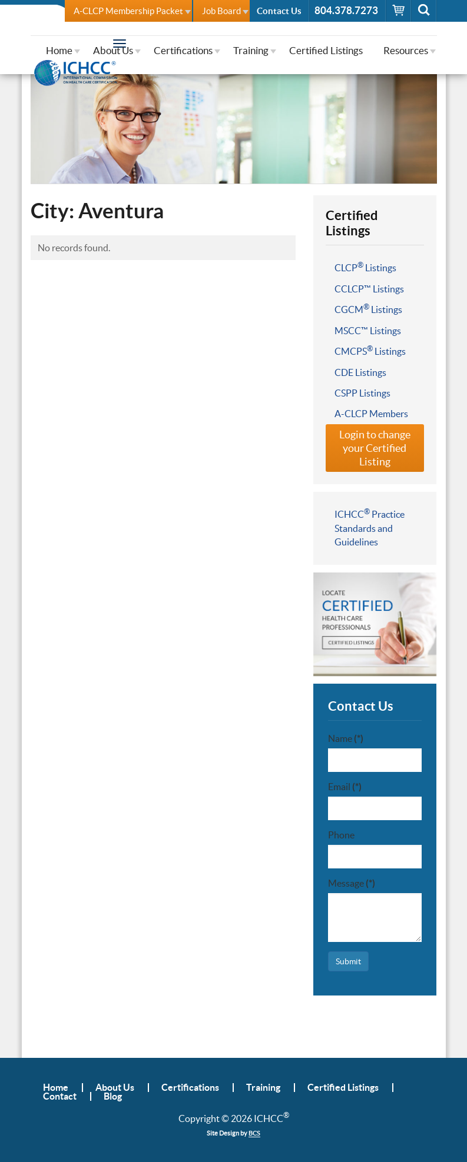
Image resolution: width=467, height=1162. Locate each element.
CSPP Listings (362, 393)
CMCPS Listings (370, 350)
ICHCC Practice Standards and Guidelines (369, 527)
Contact (60, 1096)
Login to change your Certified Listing (374, 448)
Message (351, 883)
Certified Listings (326, 50)
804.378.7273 (346, 10)
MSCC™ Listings (367, 330)
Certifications (183, 50)
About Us (113, 50)
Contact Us (279, 11)
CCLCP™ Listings (369, 289)
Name (345, 738)
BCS (254, 1133)
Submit (348, 961)
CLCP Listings (365, 267)
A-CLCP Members (371, 413)
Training (251, 50)
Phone (341, 835)
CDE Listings (360, 372)
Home (59, 50)
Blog (113, 1096)
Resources (405, 50)
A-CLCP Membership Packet (128, 11)
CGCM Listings (368, 308)
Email (345, 786)
